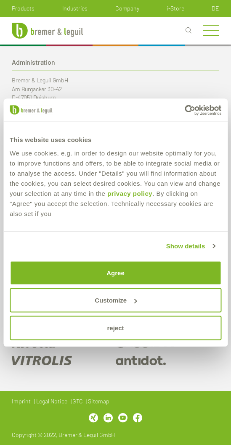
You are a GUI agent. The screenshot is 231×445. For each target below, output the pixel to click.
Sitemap (98, 401)
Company (127, 8)
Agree (115, 272)
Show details (185, 246)
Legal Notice (51, 401)
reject (115, 327)
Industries (75, 8)
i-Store (175, 8)
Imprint (21, 401)
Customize (116, 300)
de (215, 8)
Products (23, 8)
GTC (77, 401)
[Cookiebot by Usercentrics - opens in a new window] (184, 110)
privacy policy (129, 193)
